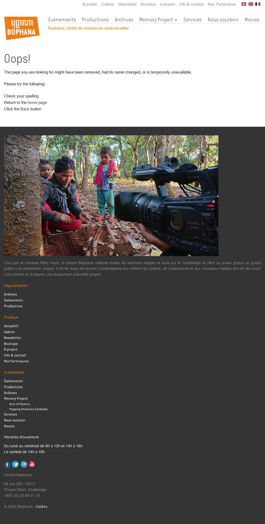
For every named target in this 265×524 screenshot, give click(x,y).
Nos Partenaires (222, 4)
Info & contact (192, 4)
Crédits (41, 507)
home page (37, 103)
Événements (62, 19)
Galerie (107, 4)
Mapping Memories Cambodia (28, 409)
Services (192, 19)
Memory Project (156, 19)
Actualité (89, 4)
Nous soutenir (223, 19)
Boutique (148, 4)
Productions (95, 19)
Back (24, 109)
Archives (124, 19)
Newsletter (127, 4)
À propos (167, 4)
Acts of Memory (19, 404)
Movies (252, 19)
